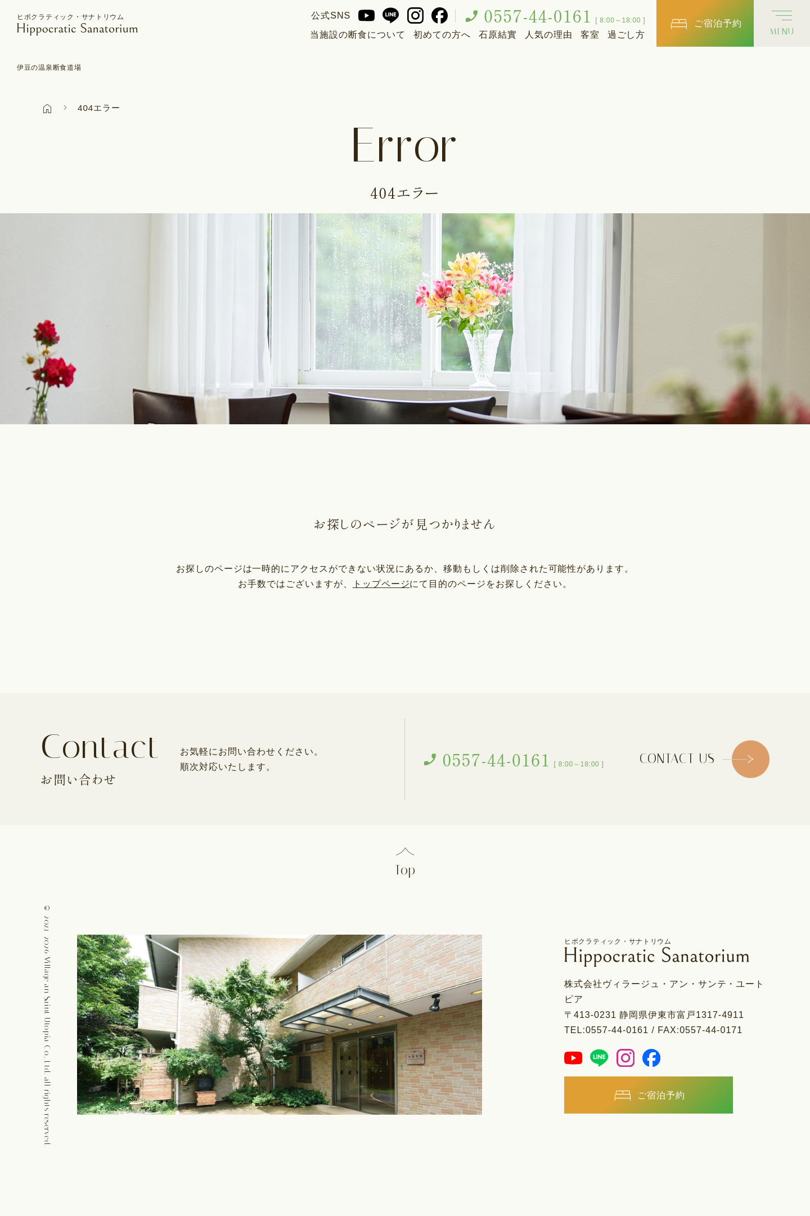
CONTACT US (677, 759)
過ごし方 (627, 34)
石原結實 (498, 34)
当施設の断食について (358, 34)
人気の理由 (549, 34)
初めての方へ (442, 34)
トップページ (381, 583)
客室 (590, 34)
